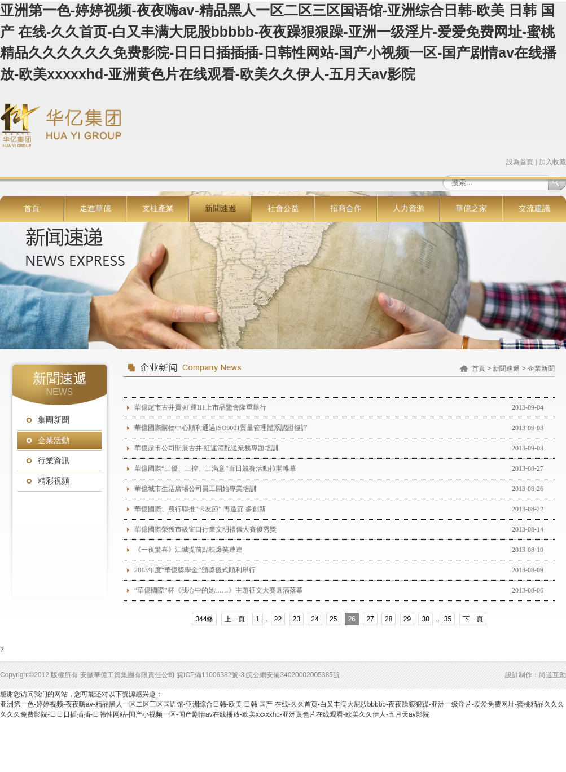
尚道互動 (552, 675)
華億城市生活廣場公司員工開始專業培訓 (195, 489)
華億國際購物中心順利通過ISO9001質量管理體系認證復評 (221, 428)
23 (296, 619)
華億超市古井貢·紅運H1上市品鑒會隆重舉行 (200, 407)
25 (333, 619)
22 (278, 619)
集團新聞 (53, 420)
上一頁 (235, 619)
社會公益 (283, 208)
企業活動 (53, 440)
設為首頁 (519, 162)
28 (388, 619)
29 (407, 619)
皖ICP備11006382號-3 (210, 675)
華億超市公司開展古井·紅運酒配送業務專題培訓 (206, 448)
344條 (204, 619)
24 (314, 619)
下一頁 (473, 619)
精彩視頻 (53, 481)
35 (447, 619)
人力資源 (408, 208)
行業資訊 (53, 461)
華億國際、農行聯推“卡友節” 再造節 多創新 (200, 509)
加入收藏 (552, 162)
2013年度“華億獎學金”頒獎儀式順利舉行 (195, 570)
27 (370, 619)
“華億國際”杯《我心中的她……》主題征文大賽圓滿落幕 (218, 590)
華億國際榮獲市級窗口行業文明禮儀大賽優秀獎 (205, 529)
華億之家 (471, 208)
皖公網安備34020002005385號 (292, 675)
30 (425, 619)
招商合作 (346, 208)
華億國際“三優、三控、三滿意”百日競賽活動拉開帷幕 (215, 468)
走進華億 (95, 208)
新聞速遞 (220, 208)
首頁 (32, 208)
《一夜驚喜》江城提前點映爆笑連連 (188, 550)
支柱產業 (158, 208)
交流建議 (534, 208)
